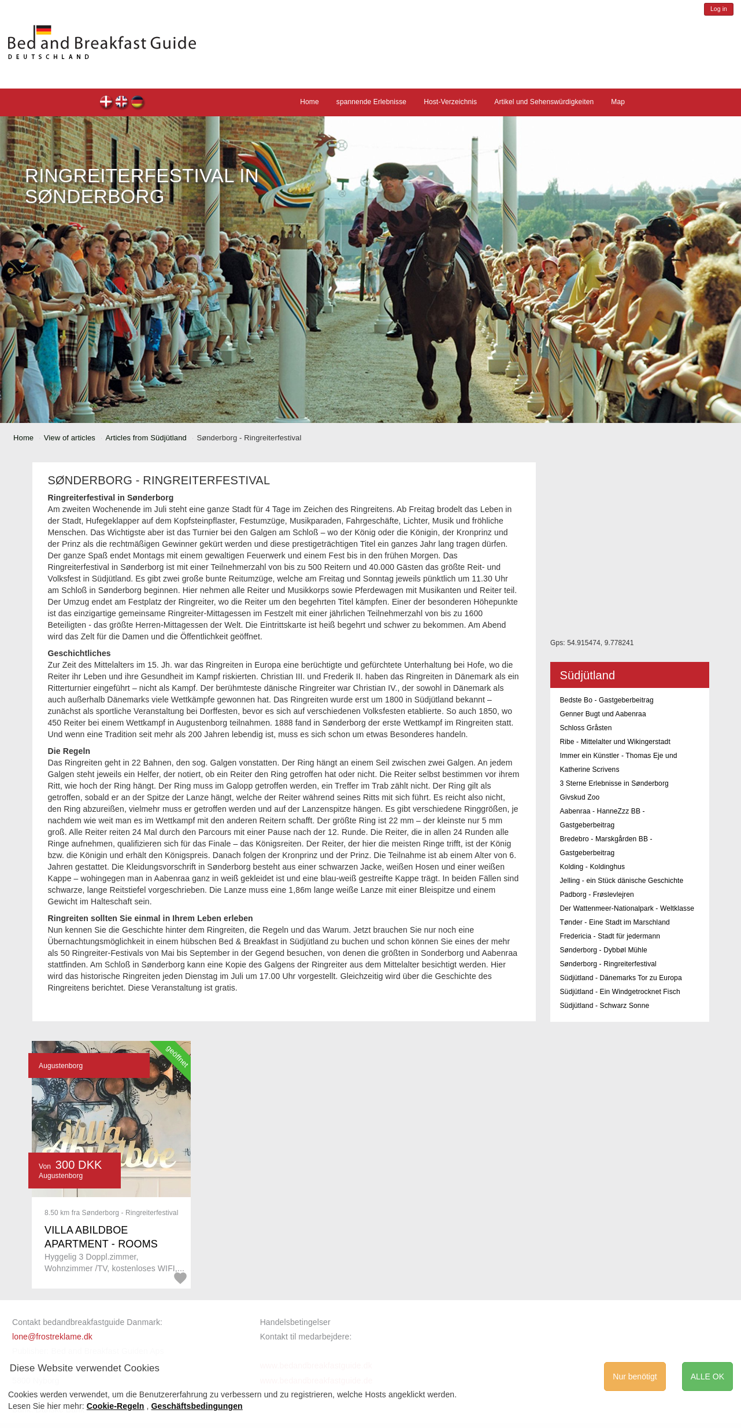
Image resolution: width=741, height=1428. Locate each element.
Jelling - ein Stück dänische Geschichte (621, 881)
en (122, 103)
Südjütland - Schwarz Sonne (604, 1006)
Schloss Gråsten (586, 728)
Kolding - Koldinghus (592, 867)
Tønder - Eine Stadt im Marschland (614, 922)
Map (618, 102)
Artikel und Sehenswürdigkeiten (544, 102)
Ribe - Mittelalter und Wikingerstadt (615, 742)
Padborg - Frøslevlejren (596, 894)
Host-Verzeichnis (450, 102)
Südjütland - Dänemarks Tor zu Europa (620, 978)
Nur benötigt (635, 1376)
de (138, 103)
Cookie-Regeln (116, 1406)
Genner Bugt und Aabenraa (603, 714)
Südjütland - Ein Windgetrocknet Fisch (620, 992)
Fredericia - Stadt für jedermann (610, 936)
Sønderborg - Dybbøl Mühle (603, 950)
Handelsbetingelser (295, 1322)
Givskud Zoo (579, 797)
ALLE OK (707, 1376)
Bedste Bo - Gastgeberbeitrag (606, 700)
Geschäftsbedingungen (197, 1406)
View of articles (69, 437)
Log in (718, 9)
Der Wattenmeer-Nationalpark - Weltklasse (627, 908)
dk (106, 103)
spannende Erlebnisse (371, 102)
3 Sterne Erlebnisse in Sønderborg (614, 783)
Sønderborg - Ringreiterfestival (608, 964)
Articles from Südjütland (145, 437)
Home (309, 102)
